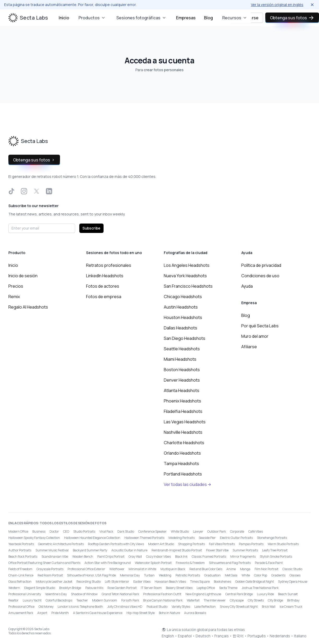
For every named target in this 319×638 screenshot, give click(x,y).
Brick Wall (268, 606)
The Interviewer (215, 600)
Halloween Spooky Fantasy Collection (34, 537)
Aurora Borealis (195, 613)
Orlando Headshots (182, 453)
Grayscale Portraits (50, 569)
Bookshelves (222, 581)
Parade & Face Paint (269, 563)
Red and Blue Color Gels (205, 569)
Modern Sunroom (104, 600)
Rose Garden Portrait (122, 588)
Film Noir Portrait (266, 569)
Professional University (24, 594)
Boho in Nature (169, 613)
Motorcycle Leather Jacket (54, 581)
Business (38, 531)
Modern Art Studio (161, 544)
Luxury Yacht (32, 600)
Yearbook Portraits (21, 544)
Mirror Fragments (243, 556)
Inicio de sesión (23, 276)
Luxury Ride (265, 594)
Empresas (186, 18)
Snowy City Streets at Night (239, 606)
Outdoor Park (216, 531)
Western (14, 588)
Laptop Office (206, 588)
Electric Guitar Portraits (236, 537)
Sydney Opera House (292, 581)
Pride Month (60, 613)
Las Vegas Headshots (185, 422)
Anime (231, 569)
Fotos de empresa (103, 296)
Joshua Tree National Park (260, 588)
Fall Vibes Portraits (222, 544)
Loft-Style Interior (117, 581)
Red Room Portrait (50, 575)
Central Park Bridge (239, 594)
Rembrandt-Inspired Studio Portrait (177, 550)
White (246, 575)
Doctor (54, 531)
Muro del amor (254, 336)
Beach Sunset (288, 594)
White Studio (180, 531)
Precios (15, 286)
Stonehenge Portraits (272, 537)
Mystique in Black (172, 569)
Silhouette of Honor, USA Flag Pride (91, 575)
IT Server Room (151, 588)
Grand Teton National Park (120, 594)
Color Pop (260, 575)
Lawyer (198, 531)
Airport (42, 613)
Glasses (295, 575)
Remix (14, 296)
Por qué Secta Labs (260, 326)
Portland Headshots (183, 474)
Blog (208, 18)
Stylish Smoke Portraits (276, 556)
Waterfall (193, 600)
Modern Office (18, 531)
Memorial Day (130, 575)
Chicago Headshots (183, 296)
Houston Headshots (183, 317)
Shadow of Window (84, 594)
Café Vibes (255, 531)
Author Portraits (19, 550)
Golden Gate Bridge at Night (254, 581)
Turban (149, 575)
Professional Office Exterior (86, 569)
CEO (66, 531)
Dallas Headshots (180, 328)
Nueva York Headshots (185, 276)
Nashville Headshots (183, 432)
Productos (92, 18)
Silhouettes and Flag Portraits (230, 563)
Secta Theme (228, 588)
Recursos (235, 18)
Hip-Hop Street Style (141, 613)
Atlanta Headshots (181, 390)
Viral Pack (106, 531)
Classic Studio (292, 569)
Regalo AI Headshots (28, 307)
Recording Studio (88, 581)
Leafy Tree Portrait (274, 550)
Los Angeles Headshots (186, 265)
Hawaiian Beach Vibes (170, 581)
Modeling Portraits (181, 537)
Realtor (13, 600)
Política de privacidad (261, 265)
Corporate (237, 531)
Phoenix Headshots (182, 401)
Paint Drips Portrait (110, 556)
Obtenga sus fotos (292, 18)
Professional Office (21, 606)
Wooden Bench (82, 556)
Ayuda (247, 286)
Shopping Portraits (191, 544)
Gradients (278, 575)
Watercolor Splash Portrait (153, 563)
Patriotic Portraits (188, 575)
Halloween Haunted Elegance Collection (92, 537)
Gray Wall (135, 556)
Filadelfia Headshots (183, 411)
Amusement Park (20, 613)
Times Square (200, 581)
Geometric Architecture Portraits (61, 544)
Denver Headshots (182, 380)
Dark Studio (125, 531)
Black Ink (181, 556)
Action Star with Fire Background (108, 563)
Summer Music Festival (52, 550)
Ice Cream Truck (291, 606)
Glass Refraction (20, 581)
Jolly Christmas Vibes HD (124, 606)
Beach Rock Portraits (22, 556)
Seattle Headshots (182, 349)
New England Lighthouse (203, 594)
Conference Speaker (152, 531)
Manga (245, 569)
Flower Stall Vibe (217, 550)
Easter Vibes (142, 581)
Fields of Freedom (20, 569)
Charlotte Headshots (184, 443)
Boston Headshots (182, 369)
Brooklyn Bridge (70, 588)
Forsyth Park (130, 600)
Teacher (82, 600)
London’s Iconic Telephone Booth (80, 606)
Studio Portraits (84, 531)
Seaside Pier (207, 537)
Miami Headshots (180, 359)
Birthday (293, 600)
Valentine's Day (56, 594)
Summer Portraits (245, 550)
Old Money (46, 606)
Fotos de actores (102, 286)
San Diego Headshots (184, 338)
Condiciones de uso (260, 276)
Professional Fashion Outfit (162, 594)
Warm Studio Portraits (283, 544)
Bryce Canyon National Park (163, 600)
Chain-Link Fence (20, 575)
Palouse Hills (94, 588)
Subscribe (91, 228)
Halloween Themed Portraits (144, 537)
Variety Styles (181, 606)
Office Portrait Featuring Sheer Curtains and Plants (44, 563)
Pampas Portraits (251, 544)
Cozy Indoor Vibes (158, 556)
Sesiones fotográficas (141, 18)
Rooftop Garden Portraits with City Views (116, 544)
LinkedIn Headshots (104, 276)
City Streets (256, 600)
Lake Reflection (205, 606)
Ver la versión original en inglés (277, 4)
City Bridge (275, 600)
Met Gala (231, 575)
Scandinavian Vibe (54, 556)
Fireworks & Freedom (190, 563)
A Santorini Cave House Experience (97, 613)
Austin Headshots (181, 307)
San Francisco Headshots (188, 286)
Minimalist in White (142, 569)
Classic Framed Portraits (209, 556)
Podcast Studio (157, 606)
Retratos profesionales (108, 265)
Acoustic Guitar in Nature (129, 550)
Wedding (165, 575)
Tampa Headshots (181, 463)
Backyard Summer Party (90, 550)
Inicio (64, 18)
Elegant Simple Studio (39, 588)
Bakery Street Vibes (179, 588)
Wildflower (116, 569)
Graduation (212, 575)
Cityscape (237, 600)
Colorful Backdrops (59, 600)
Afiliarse (249, 347)
